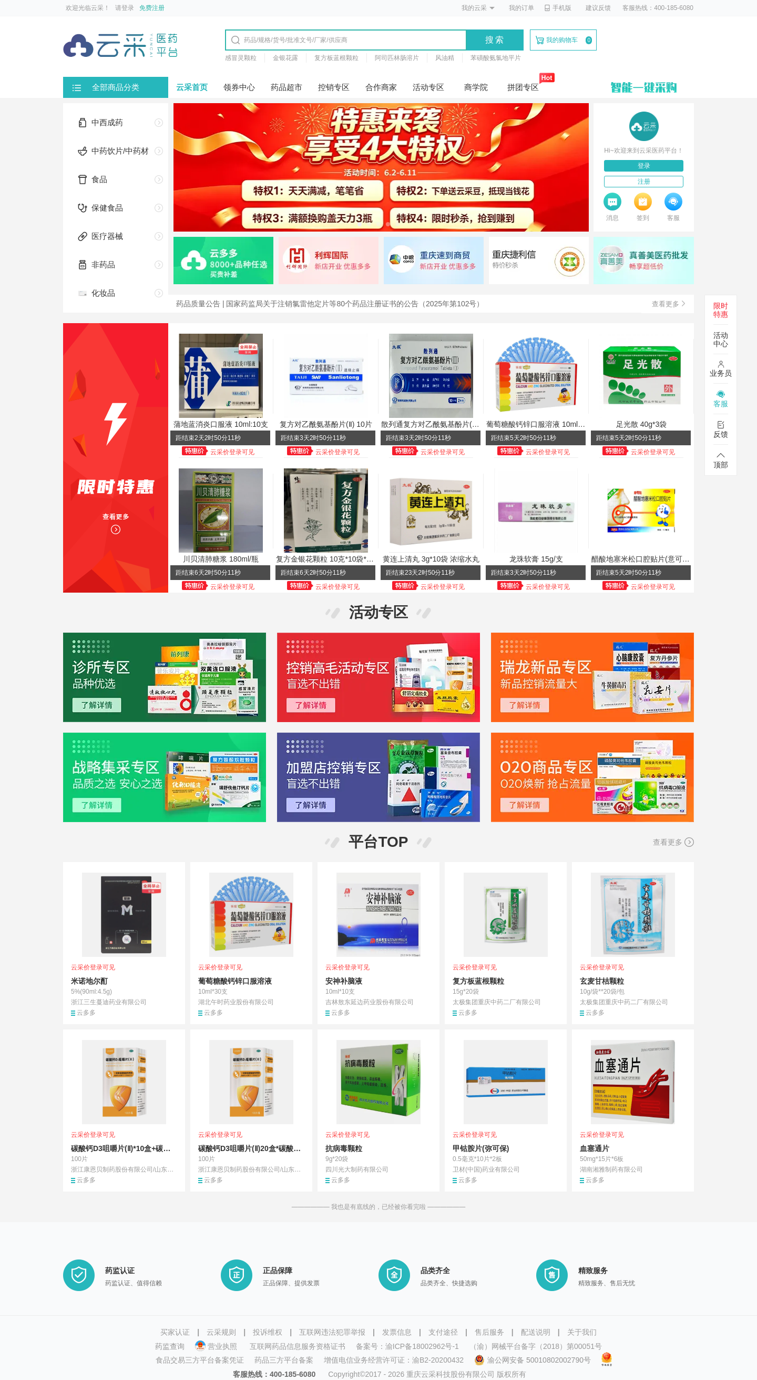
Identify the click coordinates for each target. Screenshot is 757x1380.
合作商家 (381, 87)
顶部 (720, 460)
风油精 (444, 58)
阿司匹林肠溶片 (397, 58)
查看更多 (673, 842)
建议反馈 (598, 8)
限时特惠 (720, 310)
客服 (720, 399)
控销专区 (334, 87)
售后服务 (489, 1332)
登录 (644, 165)
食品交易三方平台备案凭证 (200, 1360)
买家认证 (175, 1332)
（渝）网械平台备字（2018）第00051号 (535, 1346)
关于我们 (582, 1332)
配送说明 (535, 1332)
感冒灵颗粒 (241, 58)
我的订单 (521, 8)
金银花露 (285, 58)
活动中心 (720, 339)
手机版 (557, 8)
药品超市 (286, 87)
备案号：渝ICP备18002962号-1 (407, 1346)
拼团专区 (523, 87)
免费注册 (152, 8)
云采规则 (221, 1332)
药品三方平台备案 (283, 1360)
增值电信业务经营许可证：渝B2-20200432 (394, 1360)
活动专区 (428, 87)
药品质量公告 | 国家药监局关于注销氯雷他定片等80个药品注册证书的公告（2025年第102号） (330, 303)
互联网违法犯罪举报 (332, 1332)
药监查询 (170, 1346)
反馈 (720, 429)
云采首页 (192, 87)
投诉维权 (267, 1332)
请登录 (124, 8)
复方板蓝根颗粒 (336, 58)
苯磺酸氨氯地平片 (495, 58)
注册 (644, 181)
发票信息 (397, 1332)
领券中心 (239, 87)
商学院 (476, 87)
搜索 (495, 39)
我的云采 (474, 8)
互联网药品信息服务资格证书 (297, 1346)
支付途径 (443, 1332)
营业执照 (217, 1346)
